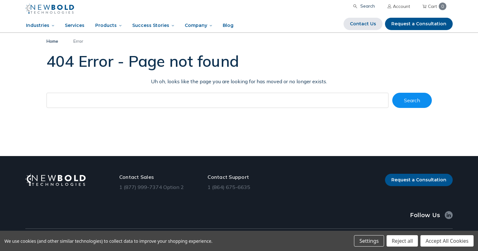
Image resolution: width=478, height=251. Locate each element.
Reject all (402, 240)
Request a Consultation (418, 24)
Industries (37, 25)
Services (74, 25)
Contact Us (363, 24)
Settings (369, 240)
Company (196, 25)
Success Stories (150, 25)
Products (106, 25)
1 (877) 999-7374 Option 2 (151, 187)
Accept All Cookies (447, 240)
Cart (434, 6)
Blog (228, 25)
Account (399, 6)
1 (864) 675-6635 (229, 187)
